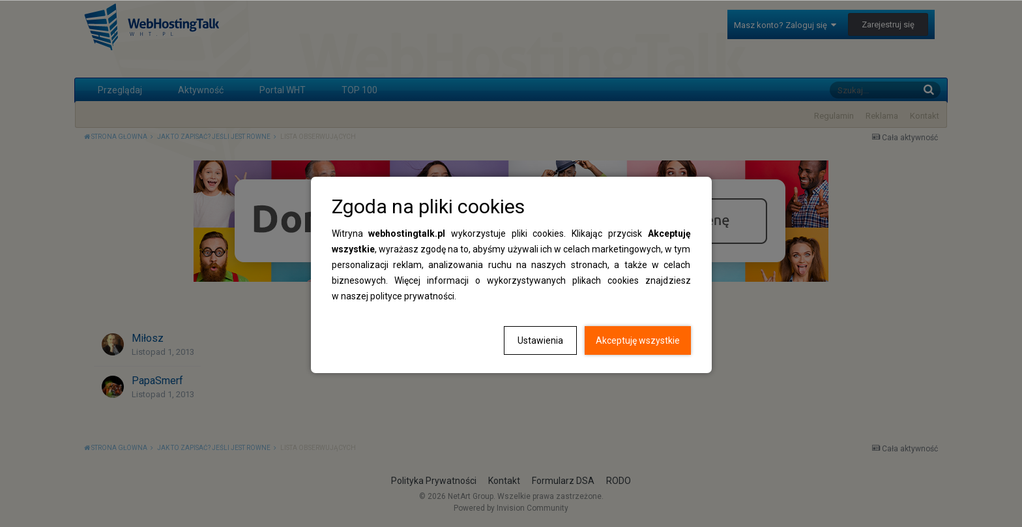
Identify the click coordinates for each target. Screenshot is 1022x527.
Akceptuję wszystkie (638, 340)
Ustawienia (540, 340)
